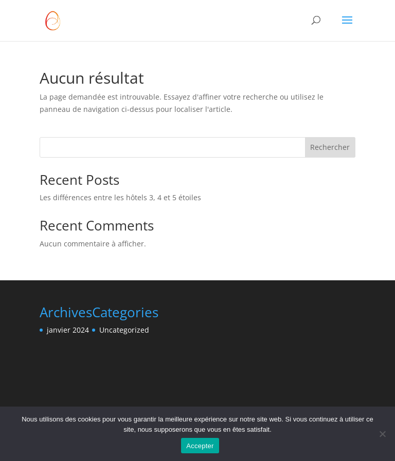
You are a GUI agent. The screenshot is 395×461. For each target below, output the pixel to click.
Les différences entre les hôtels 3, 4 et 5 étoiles (120, 197)
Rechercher (330, 147)
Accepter (199, 446)
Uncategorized (124, 330)
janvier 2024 (68, 330)
